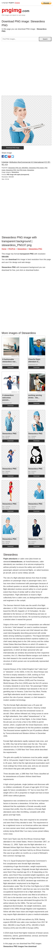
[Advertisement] (26, 69)
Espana (17, 3)
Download (10, 367)
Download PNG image (12, 147)
